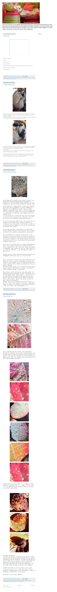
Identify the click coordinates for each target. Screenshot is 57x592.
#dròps (21, 580)
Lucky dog (6, 36)
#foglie (23, 580)
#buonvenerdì (14, 580)
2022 (15, 290)
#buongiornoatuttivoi (9, 580)
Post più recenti (5, 585)
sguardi (31, 290)
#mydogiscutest (6, 78)
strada (33, 290)
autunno (21, 581)
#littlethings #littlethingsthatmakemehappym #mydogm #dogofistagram (21, 77)
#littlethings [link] (17, 567)
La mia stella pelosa (9, 84)
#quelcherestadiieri (17, 581)
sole (23, 581)
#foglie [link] (22, 484)
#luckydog (32, 77)
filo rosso (25, 290)
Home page (19, 585)
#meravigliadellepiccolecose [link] (10, 569)
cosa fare (22, 290)
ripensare (28, 290)
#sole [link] (4, 486)
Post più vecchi (32, 585)
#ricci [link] (20, 485)
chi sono (19, 290)
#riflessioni (12, 290)
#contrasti (18, 580)
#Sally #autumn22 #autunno (12, 78)
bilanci (17, 290)
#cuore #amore (8, 77)
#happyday (26, 580)
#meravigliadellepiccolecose (8, 581)
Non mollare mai (8, 296)
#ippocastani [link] (29, 485)
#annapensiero (5, 113)
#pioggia (13, 581)
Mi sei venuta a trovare (9, 172)
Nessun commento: (18, 76)
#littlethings (29, 580)
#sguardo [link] (27, 567)
